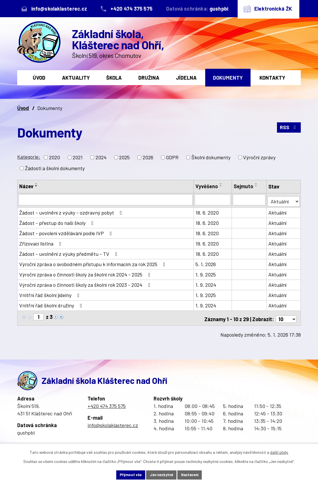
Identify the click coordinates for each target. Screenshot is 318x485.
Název (26, 186)
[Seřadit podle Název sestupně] (36, 186)
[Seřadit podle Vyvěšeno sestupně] (221, 186)
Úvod (39, 77)
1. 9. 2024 (205, 283)
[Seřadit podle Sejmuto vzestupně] (256, 183)
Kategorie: (28, 157)
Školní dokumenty (210, 157)
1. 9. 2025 (205, 273)
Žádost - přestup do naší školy (57, 221)
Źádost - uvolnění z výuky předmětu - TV (69, 252)
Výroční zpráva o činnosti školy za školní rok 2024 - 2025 (86, 273)
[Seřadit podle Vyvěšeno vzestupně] (221, 183)
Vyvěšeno (206, 186)
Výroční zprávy (259, 157)
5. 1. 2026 (205, 263)
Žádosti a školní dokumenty (55, 168)
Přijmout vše (123, 474)
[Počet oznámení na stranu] (286, 315)
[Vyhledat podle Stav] (284, 199)
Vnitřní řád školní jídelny (50, 293)
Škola (114, 77)
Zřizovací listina (41, 242)
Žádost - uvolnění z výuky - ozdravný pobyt (71, 211)
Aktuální (278, 211)
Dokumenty (228, 77)
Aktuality (76, 77)
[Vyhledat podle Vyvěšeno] (213, 199)
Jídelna (186, 77)
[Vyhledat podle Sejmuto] (249, 199)
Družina (148, 77)
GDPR (172, 157)
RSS (288, 129)
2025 (124, 157)
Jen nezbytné (161, 474)
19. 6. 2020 (207, 242)
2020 (54, 157)
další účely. (279, 451)
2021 (78, 157)
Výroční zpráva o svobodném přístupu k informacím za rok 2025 (93, 263)
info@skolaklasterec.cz (113, 422)
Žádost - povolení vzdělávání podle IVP (66, 232)
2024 (101, 157)
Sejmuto (243, 186)
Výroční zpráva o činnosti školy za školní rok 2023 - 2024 (86, 283)
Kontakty (272, 77)
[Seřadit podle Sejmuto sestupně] (256, 186)
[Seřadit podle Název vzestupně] (36, 183)
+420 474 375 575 (107, 402)
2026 (148, 157)
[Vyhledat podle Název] (105, 199)
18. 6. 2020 (207, 211)
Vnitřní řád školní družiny (51, 304)
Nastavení (196, 474)
